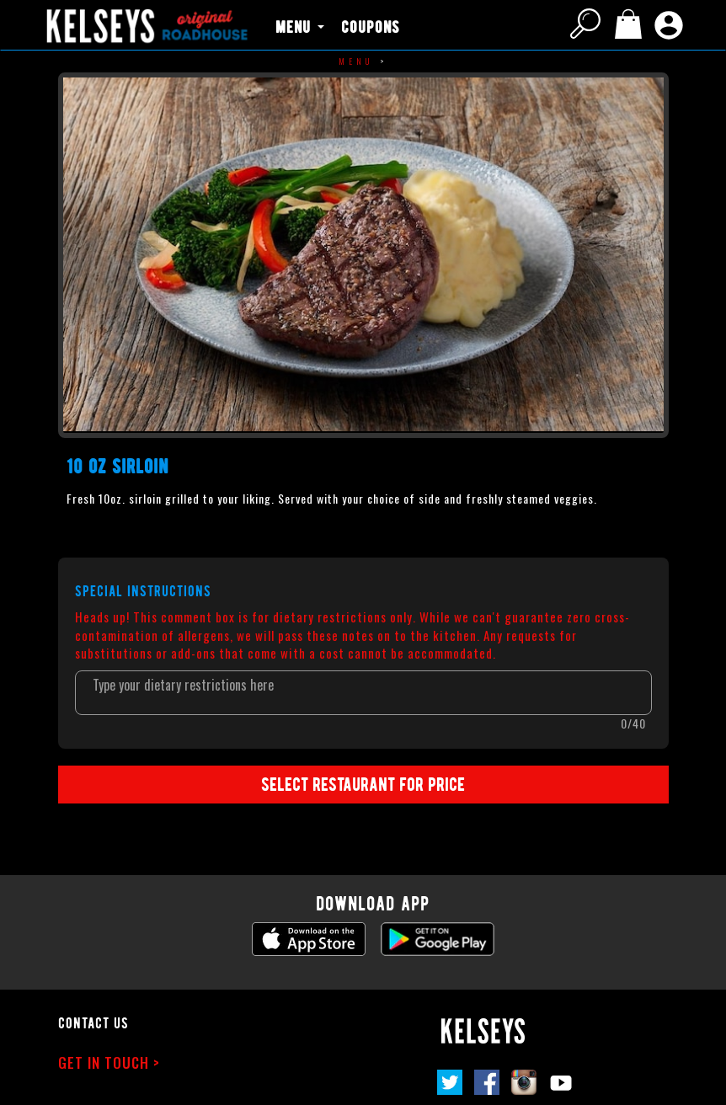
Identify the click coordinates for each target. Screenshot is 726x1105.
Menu (356, 61)
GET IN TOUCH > (109, 1062)
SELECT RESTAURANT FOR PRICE (363, 783)
